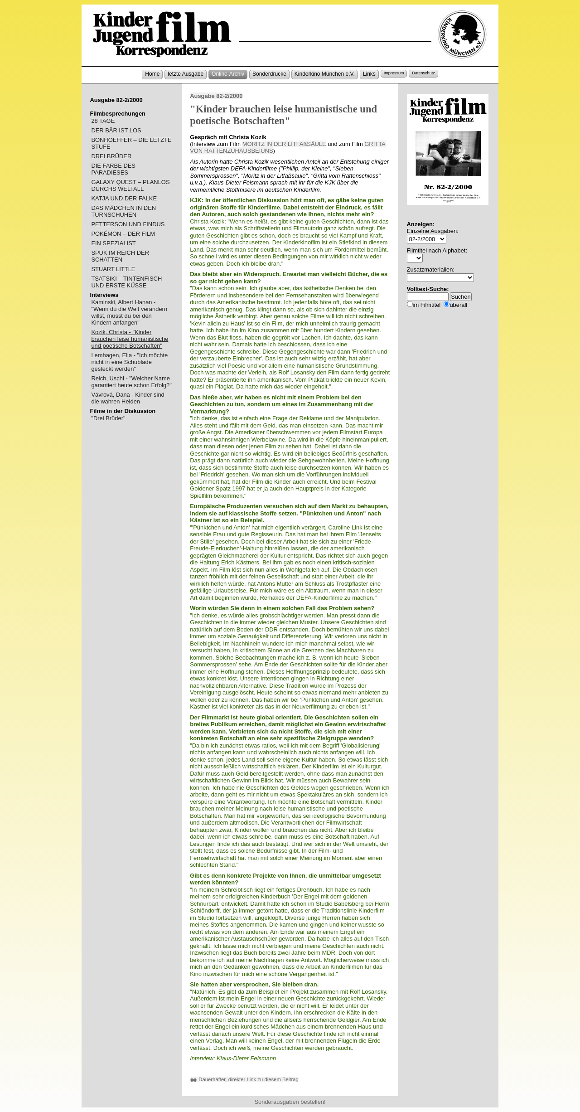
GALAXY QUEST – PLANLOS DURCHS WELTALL (130, 185)
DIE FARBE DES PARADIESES (113, 169)
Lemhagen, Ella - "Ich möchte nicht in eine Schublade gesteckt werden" (129, 362)
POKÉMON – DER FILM (123, 233)
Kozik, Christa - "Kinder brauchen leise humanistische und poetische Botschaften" (129, 339)
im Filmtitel (427, 304)
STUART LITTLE (113, 269)
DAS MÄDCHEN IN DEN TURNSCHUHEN (123, 211)
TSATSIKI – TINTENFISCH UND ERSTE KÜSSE (126, 282)
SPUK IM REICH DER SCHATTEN (120, 256)
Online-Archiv (228, 74)
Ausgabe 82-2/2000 (216, 95)
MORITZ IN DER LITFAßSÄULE (284, 144)
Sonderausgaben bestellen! (289, 1101)
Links (369, 74)
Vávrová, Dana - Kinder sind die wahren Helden (127, 398)
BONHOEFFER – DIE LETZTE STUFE (131, 143)
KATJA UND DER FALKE (124, 198)
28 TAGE (103, 120)
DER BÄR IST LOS (116, 130)
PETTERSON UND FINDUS (127, 224)
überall (458, 304)
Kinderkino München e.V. (325, 74)
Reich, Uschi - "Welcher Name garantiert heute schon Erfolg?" (131, 381)
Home (152, 74)
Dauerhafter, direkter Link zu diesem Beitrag (244, 1079)
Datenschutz (423, 73)
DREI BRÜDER (111, 156)
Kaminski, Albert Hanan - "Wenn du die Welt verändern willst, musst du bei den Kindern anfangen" (129, 312)
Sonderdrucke (269, 74)
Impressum (394, 73)
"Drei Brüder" (108, 418)
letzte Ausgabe (185, 74)
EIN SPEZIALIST (113, 243)
